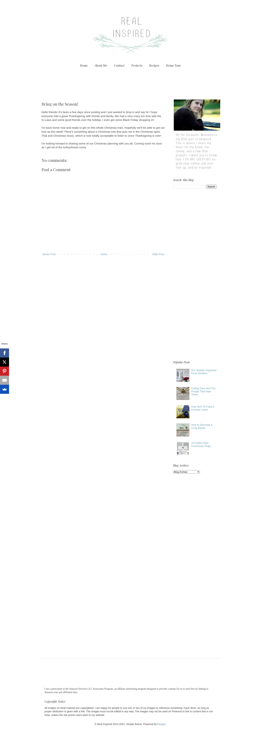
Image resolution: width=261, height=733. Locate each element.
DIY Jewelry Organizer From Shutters (204, 372)
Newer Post (48, 254)
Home (84, 65)
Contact (119, 65)
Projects (136, 65)
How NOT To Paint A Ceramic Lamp (202, 408)
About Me (101, 65)
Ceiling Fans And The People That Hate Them (203, 391)
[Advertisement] (130, 83)
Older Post (158, 254)
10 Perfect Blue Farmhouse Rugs (201, 445)
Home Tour (173, 65)
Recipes (154, 65)
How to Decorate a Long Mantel (201, 426)
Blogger (161, 724)
